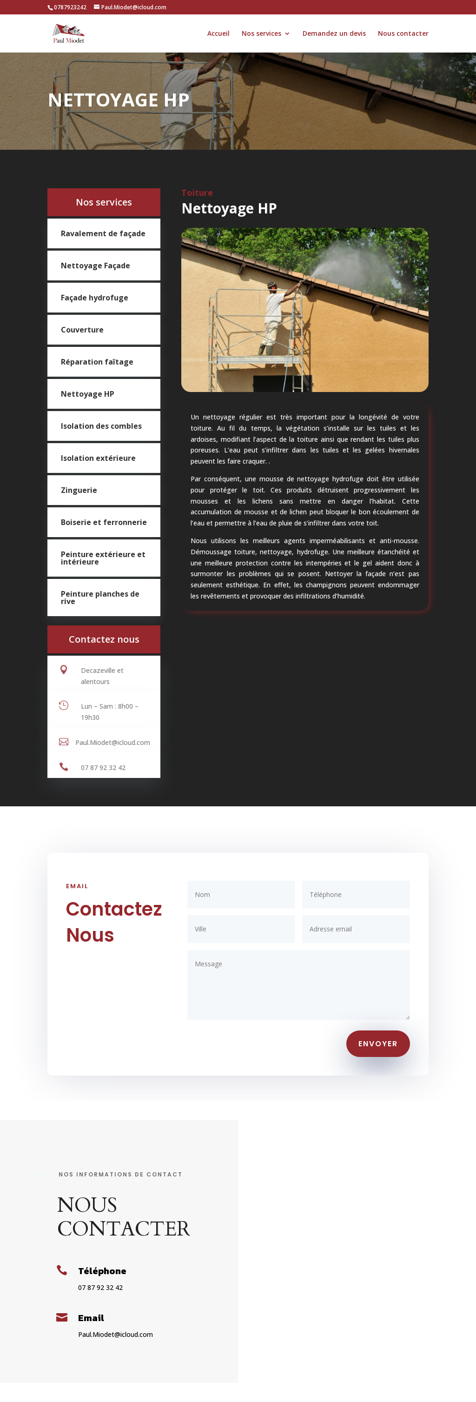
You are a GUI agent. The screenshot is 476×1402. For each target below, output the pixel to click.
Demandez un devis (334, 34)
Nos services (261, 34)
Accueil (218, 34)
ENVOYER (378, 1043)
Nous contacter (403, 34)
